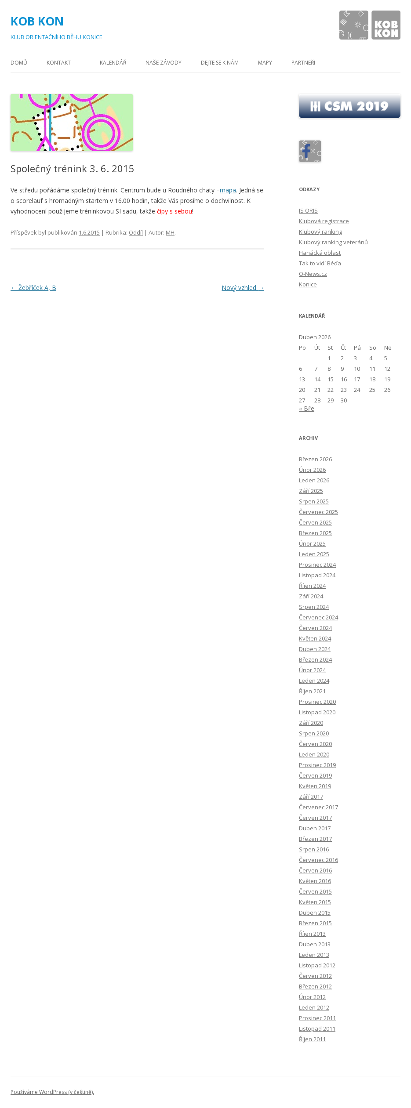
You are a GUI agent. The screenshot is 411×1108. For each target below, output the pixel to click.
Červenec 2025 (318, 512)
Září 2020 (311, 723)
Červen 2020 (315, 744)
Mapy (265, 62)
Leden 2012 (314, 1007)
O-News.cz (313, 274)
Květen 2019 (315, 786)
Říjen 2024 (312, 586)
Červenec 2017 (318, 807)
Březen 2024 (315, 659)
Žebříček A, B (33, 287)
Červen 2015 (315, 891)
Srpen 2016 (314, 849)
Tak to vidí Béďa (320, 263)
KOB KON (37, 21)
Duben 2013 (315, 944)
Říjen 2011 (312, 1039)
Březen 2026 (315, 459)
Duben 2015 (315, 912)
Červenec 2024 (318, 617)
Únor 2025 (312, 543)
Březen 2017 (315, 839)
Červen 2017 (315, 818)
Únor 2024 (312, 670)
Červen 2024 (315, 628)
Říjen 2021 (312, 691)
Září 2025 (311, 491)
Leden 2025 (314, 554)
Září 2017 (311, 796)
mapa (228, 190)
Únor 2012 (312, 997)
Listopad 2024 (317, 575)
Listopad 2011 (317, 1028)
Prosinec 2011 (317, 1018)
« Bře (306, 408)
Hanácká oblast (320, 253)
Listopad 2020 (317, 712)
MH (170, 232)
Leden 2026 (314, 480)
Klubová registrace (324, 221)
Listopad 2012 (317, 965)
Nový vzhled (243, 287)
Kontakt (59, 62)
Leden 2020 (314, 754)
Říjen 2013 (312, 934)
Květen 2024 (315, 638)
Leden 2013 (314, 955)
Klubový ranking (320, 231)
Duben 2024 (315, 649)
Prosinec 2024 (317, 564)
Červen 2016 (315, 870)
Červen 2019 (315, 775)
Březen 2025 (315, 533)
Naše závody (163, 62)
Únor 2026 (312, 470)
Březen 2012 (315, 986)
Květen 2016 (315, 881)
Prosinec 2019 (317, 765)
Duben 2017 (315, 828)
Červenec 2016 (318, 860)
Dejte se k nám (220, 62)
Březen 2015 (315, 923)
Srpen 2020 (314, 733)
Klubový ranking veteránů (333, 242)
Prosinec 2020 (317, 702)
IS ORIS (308, 210)
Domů (19, 62)
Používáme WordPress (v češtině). (52, 1092)
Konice (308, 284)
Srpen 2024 (314, 607)
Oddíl (136, 232)
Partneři (303, 62)
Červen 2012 (315, 976)
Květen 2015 (315, 902)
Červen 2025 (315, 522)
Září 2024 (311, 596)
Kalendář (113, 62)
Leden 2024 (314, 680)
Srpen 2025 (314, 501)
